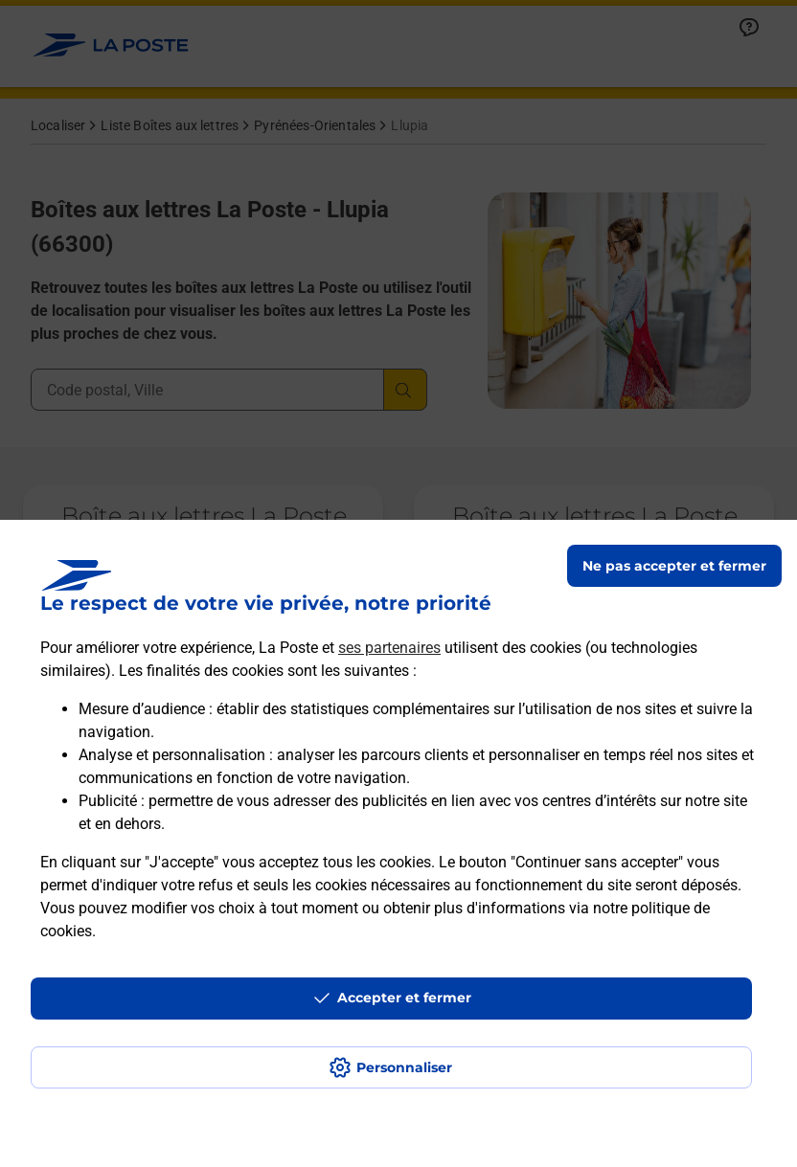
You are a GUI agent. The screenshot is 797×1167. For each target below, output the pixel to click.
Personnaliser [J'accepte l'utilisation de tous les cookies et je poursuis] (404, 1067)
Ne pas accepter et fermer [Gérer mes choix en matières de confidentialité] (674, 565)
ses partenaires (389, 648)
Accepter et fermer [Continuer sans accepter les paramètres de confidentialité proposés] (404, 997)
